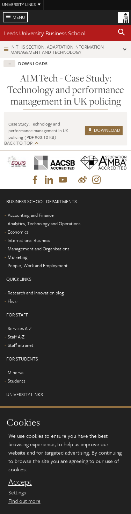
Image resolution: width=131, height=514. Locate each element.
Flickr (13, 301)
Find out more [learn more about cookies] (24, 501)
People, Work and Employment (38, 265)
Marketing (18, 257)
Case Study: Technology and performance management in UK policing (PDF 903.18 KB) (38, 130)
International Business (29, 240)
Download (103, 130)
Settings (17, 492)
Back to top (18, 143)
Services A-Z (19, 328)
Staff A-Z (16, 336)
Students (16, 380)
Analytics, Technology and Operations (44, 223)
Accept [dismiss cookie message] (20, 482)
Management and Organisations (38, 248)
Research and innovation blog (36, 292)
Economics (18, 231)
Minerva (15, 372)
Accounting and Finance (31, 215)
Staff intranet (21, 345)
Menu (19, 17)
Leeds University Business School (44, 33)
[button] (122, 33)
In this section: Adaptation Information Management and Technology (57, 49)
